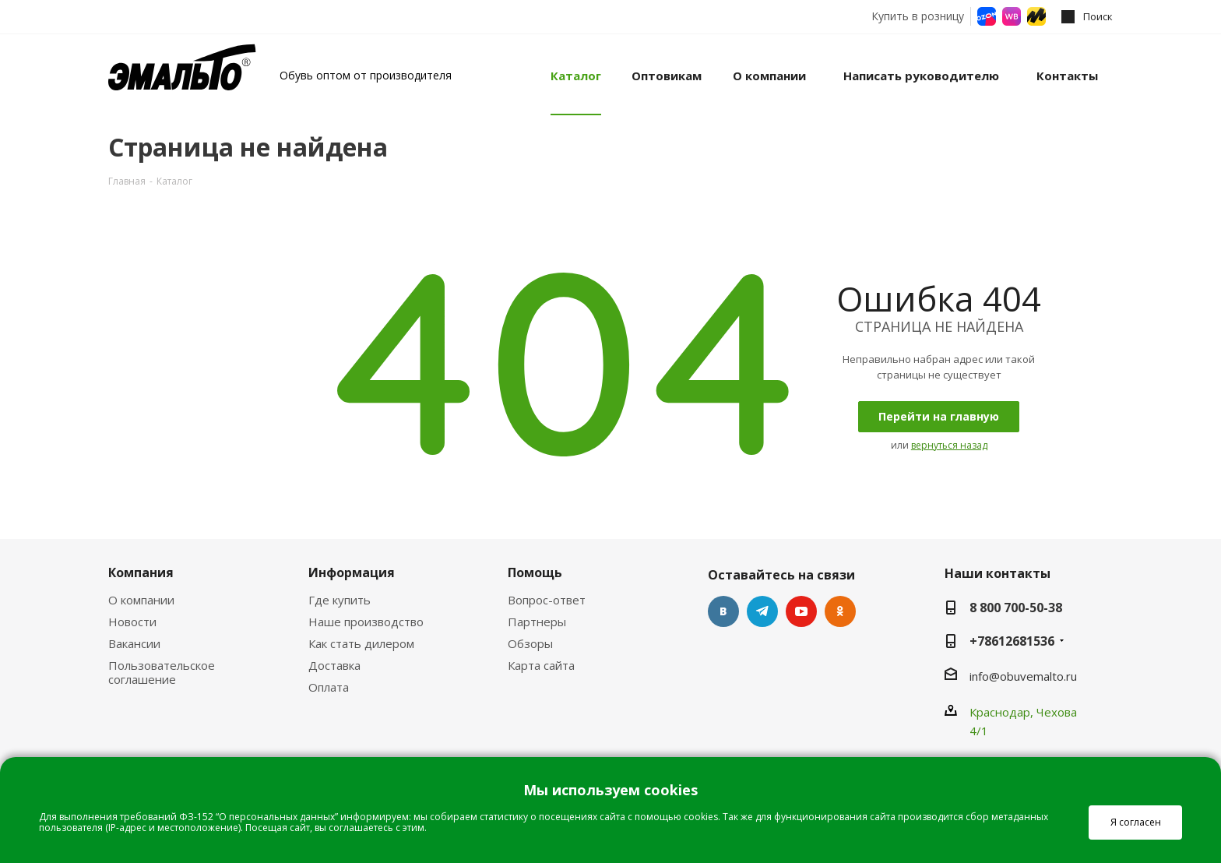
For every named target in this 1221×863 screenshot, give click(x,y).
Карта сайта (541, 665)
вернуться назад (949, 445)
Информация (351, 572)
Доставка (334, 665)
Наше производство (366, 621)
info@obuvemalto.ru (1023, 676)
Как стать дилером (361, 643)
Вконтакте (723, 611)
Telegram (762, 611)
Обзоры (530, 643)
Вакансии (134, 643)
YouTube (801, 611)
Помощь (535, 572)
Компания (141, 572)
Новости (132, 621)
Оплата (328, 687)
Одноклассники (840, 611)
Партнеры (537, 621)
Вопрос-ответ (547, 600)
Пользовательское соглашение (161, 672)
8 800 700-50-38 (1015, 607)
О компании (141, 600)
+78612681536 (1011, 641)
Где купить (339, 600)
